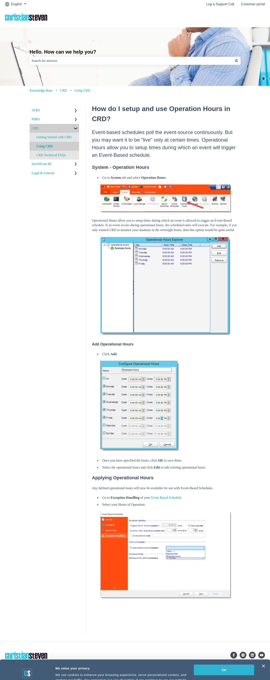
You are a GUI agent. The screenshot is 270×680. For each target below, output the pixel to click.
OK (224, 650)
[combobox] (131, 61)
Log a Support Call (220, 4)
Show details (65, 672)
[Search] (236, 61)
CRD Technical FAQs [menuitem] (51, 155)
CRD (63, 90)
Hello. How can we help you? (63, 52)
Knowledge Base (41, 90)
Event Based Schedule (166, 497)
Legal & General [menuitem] (43, 173)
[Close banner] (263, 646)
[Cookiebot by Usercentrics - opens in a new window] (27, 672)
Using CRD (82, 90)
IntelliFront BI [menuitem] (41, 164)
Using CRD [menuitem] (44, 146)
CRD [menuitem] (35, 128)
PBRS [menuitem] (36, 119)
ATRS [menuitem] (36, 110)
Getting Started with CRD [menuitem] (54, 137)
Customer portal (253, 4)
